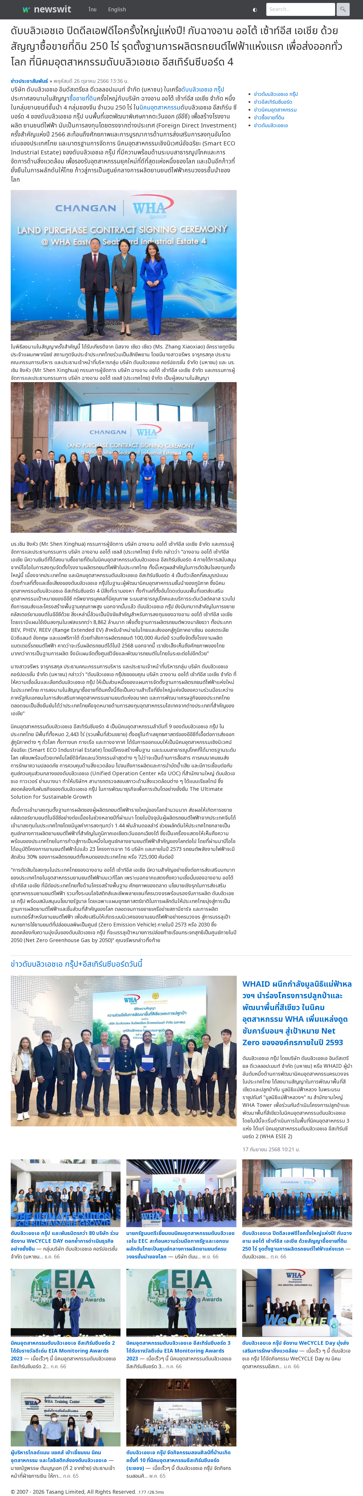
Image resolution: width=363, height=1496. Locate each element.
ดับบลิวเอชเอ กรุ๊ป (202, 89)
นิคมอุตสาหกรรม (159, 107)
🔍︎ (343, 9)
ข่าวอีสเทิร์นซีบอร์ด (273, 102)
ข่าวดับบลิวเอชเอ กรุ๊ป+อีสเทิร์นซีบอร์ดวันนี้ (76, 964)
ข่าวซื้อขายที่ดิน (269, 118)
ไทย (92, 10)
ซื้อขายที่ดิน (83, 98)
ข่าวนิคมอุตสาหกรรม (275, 110)
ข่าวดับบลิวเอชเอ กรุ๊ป (276, 94)
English (117, 10)
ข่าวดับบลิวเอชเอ (271, 125)
